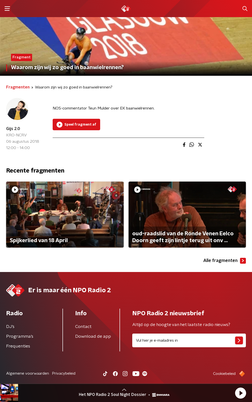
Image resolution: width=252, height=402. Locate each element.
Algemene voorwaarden (27, 373)
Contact (83, 327)
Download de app (93, 336)
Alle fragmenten (224, 261)
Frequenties (18, 346)
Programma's (19, 336)
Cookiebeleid (224, 374)
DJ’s (10, 327)
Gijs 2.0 (13, 129)
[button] (240, 393)
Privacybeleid (63, 373)
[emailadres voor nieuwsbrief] (189, 340)
